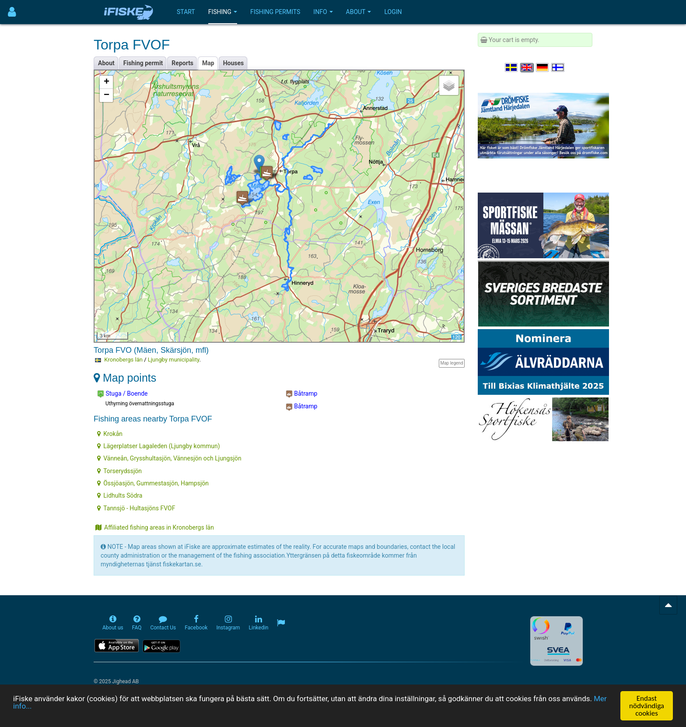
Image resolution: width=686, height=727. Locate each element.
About (358, 11)
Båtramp (302, 394)
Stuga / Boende (122, 394)
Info (322, 11)
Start (186, 11)
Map (208, 63)
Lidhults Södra (119, 495)
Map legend (451, 363)
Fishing (222, 11)
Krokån (109, 433)
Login (393, 11)
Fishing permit (143, 63)
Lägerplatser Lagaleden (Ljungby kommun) (158, 446)
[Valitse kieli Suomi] (558, 67)
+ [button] (106, 82)
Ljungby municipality (174, 359)
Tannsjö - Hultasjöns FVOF (136, 508)
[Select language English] (527, 67)
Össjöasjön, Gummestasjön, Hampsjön (153, 483)
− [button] (106, 95)
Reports (182, 63)
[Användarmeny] (12, 12)
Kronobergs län (123, 359)
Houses (233, 63)
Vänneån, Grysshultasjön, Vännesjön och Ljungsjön (169, 458)
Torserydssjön (119, 470)
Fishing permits (275, 11)
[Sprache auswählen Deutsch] (543, 67)
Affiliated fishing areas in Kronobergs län (154, 527)
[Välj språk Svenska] (512, 67)
